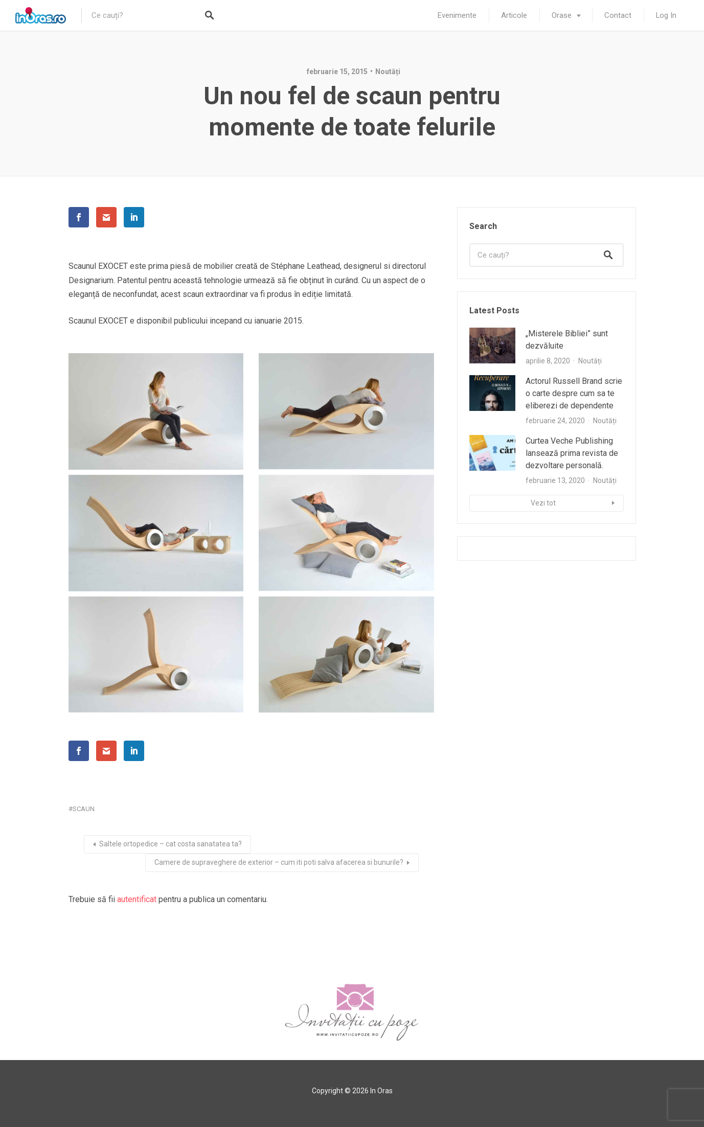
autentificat (136, 899)
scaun (84, 809)
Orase (562, 15)
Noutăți (387, 71)
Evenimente (457, 15)
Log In (666, 15)
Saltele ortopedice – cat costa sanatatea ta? (170, 844)
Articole (514, 15)
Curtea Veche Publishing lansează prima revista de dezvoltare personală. (572, 453)
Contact (617, 15)
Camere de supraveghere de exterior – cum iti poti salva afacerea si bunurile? (278, 862)
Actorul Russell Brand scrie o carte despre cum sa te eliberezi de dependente (574, 393)
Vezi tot (543, 503)
